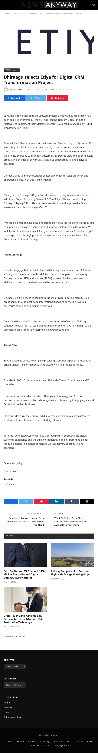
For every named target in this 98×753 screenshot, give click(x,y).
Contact (7, 712)
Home (7, 702)
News (10, 741)
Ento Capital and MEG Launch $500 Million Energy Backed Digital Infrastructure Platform (24, 574)
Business (32, 741)
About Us (8, 707)
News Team (18, 89)
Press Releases (11, 70)
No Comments (49, 89)
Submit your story (12, 717)
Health (90, 741)
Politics (68, 741)
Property (58, 741)
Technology (44, 741)
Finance (20, 741)
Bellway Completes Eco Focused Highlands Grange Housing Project (71, 573)
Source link (10, 471)
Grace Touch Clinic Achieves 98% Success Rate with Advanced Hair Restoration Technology (23, 619)
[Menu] (5, 5)
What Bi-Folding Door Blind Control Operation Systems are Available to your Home (70, 521)
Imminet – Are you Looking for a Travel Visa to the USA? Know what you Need (25, 521)
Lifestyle (79, 741)
